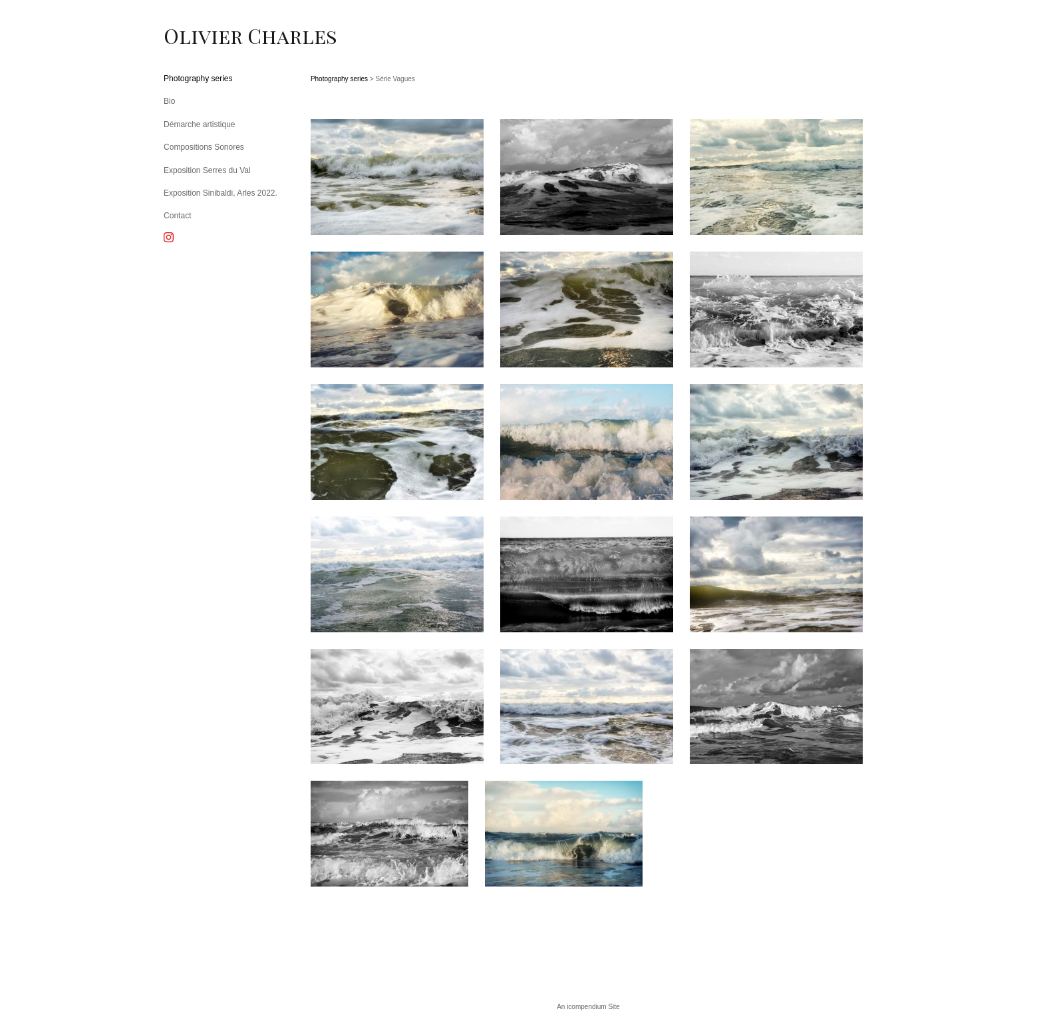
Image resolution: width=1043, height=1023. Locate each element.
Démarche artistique (199, 124)
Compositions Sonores (204, 147)
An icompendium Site (588, 1006)
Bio (169, 101)
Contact (177, 215)
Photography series (198, 78)
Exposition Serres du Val (207, 170)
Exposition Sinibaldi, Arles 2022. (220, 193)
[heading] (197, 36)
